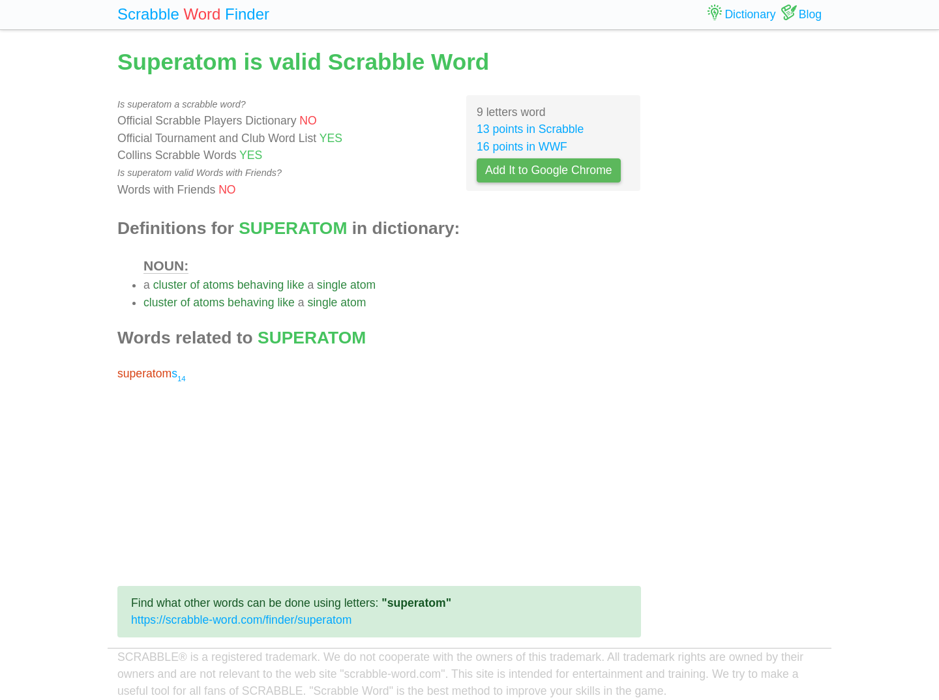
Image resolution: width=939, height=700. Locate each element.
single (332, 284)
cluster (170, 284)
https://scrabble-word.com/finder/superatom (241, 619)
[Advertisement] (379, 484)
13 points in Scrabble (530, 129)
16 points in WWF (522, 146)
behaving (260, 284)
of (195, 284)
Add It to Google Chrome (548, 170)
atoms (218, 284)
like (295, 284)
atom (363, 284)
